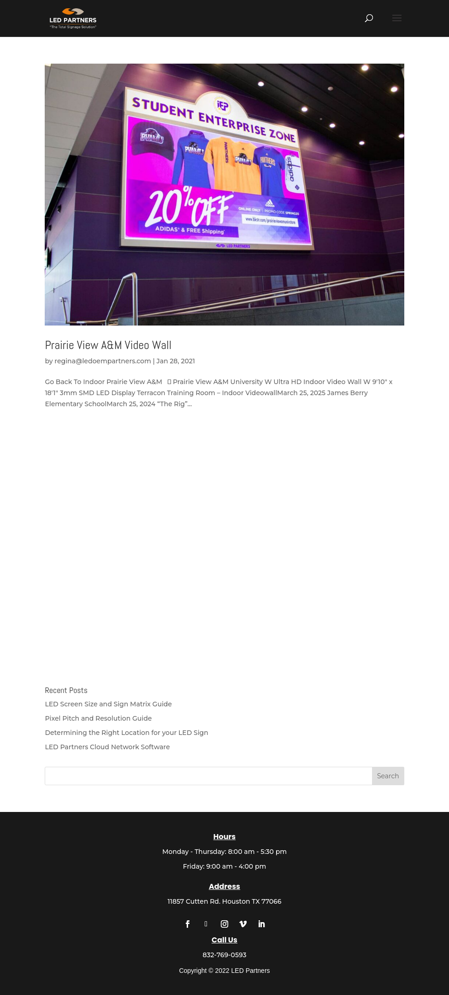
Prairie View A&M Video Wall (108, 345)
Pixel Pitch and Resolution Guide (98, 718)
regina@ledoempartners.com (102, 361)
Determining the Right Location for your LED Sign (126, 732)
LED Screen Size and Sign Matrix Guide (108, 704)
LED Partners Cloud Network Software (107, 747)
